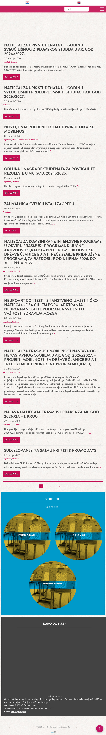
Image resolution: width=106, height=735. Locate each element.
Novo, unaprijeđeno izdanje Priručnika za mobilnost (49, 129)
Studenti (14, 62)
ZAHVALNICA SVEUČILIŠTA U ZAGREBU (39, 204)
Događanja (7, 139)
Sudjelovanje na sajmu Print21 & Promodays (50, 450)
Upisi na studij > (53, 506)
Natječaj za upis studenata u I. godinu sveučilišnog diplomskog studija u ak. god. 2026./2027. (49, 49)
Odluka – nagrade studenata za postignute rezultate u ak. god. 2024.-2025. (49, 171)
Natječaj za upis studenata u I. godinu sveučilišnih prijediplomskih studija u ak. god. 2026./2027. (53, 92)
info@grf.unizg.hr (18, 711)
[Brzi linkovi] (99, 728)
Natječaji (6, 62)
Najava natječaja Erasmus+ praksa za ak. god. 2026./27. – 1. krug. (52, 414)
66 (60, 486)
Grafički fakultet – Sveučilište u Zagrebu (14, 9)
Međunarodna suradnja (21, 139)
